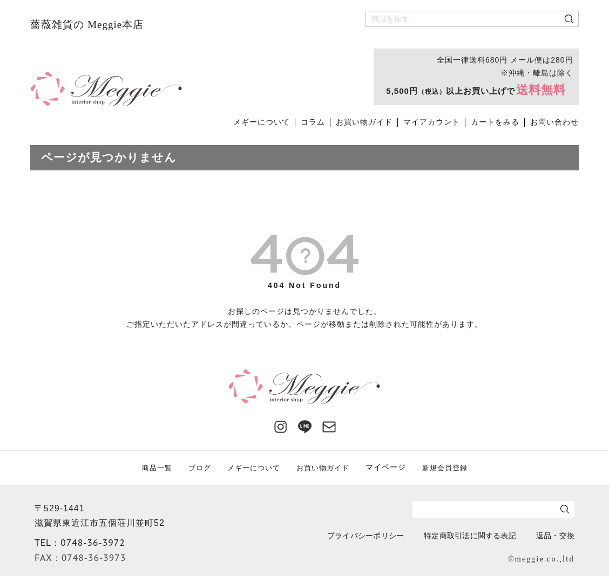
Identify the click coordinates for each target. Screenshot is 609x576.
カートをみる (495, 122)
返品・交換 (551, 535)
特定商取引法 (460, 535)
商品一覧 (150, 467)
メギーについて (261, 122)
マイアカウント (431, 122)
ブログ (195, 467)
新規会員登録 (450, 467)
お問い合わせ (554, 122)
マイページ (389, 467)
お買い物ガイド (364, 122)
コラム (313, 122)
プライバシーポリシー (347, 535)
